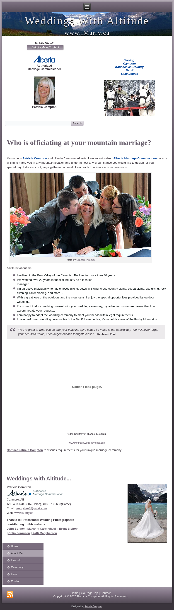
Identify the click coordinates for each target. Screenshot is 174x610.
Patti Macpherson (44, 533)
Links (14, 574)
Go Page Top (89, 593)
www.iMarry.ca (23, 513)
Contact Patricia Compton (25, 450)
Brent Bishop (68, 528)
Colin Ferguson (19, 533)
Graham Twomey (85, 259)
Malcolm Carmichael (42, 528)
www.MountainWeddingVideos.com (87, 443)
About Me (16, 553)
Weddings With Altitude (87, 21)
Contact (15, 581)
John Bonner (16, 528)
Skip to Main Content (45, 47)
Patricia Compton (88, 596)
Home (14, 546)
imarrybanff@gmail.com (31, 508)
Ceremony (17, 567)
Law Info (16, 560)
